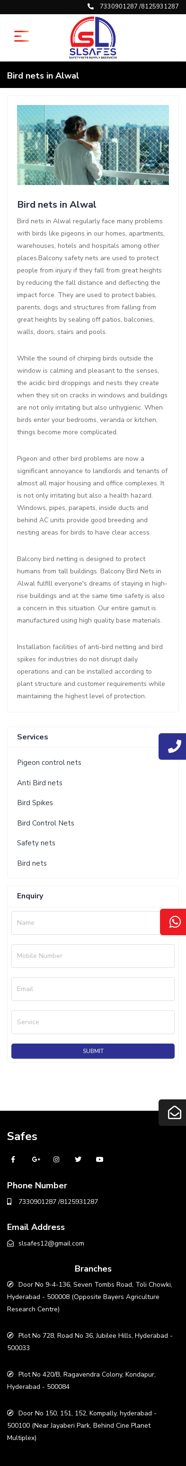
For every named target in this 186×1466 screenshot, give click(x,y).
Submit (93, 1051)
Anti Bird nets (39, 783)
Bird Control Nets (45, 823)
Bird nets (32, 863)
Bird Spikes (35, 803)
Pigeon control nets (49, 762)
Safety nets (36, 843)
